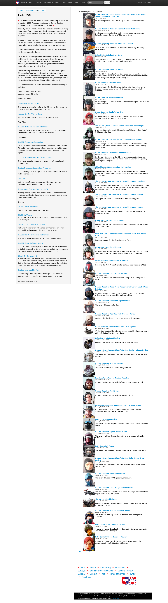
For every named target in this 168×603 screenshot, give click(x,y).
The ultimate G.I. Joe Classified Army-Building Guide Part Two (119, 194)
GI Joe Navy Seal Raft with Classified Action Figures (115, 327)
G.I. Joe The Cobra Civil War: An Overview (33, 235)
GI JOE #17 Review (25, 215)
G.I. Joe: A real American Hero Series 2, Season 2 (36, 157)
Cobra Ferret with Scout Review (107, 338)
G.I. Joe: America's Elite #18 (28, 270)
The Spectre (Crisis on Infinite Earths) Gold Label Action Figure (119, 126)
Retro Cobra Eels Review (105, 446)
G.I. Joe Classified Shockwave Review (110, 474)
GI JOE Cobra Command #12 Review (31, 224)
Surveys (81, 571)
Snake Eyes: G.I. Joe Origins (28, 103)
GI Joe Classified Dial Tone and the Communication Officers (118, 139)
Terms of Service (117, 574)
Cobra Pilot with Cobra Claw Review (109, 55)
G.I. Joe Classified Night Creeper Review (111, 432)
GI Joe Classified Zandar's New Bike (109, 112)
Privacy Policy (115, 598)
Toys (64, 2)
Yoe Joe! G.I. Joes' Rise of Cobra (30, 114)
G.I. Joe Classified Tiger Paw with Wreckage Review (115, 314)
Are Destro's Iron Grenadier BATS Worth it (111, 261)
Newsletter (120, 567)
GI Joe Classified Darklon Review (108, 83)
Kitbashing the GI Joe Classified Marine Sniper (113, 167)
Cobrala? (21, 178)
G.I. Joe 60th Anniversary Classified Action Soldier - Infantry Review (121, 350)
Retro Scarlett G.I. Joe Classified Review (110, 537)
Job (103, 574)
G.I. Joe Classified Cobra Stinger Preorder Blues (114, 487)
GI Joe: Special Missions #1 (28, 207)
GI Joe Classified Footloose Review (109, 97)
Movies (57, 2)
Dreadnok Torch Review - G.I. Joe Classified (112, 378)
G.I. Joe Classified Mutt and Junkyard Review (112, 510)
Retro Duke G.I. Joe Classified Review (109, 525)
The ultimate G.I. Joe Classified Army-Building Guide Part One (119, 207)
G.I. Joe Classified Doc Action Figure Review (112, 301)
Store (70, 2)
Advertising (105, 567)
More (76, 2)
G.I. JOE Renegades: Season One (30, 142)
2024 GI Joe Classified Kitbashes (108, 247)
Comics (39, 2)
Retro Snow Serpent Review (106, 419)
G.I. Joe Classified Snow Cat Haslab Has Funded (114, 43)
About (82, 2)
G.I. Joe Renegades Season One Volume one (34, 168)
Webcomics (48, 2)
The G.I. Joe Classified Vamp (106, 499)
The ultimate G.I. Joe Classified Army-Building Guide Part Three (120, 181)
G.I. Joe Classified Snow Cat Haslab (109, 70)
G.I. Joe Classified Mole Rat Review (109, 363)
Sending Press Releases (101, 571)
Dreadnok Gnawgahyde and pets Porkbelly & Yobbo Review (118, 405)
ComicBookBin (24, 2)
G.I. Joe (41, 11)
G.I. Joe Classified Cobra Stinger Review (111, 273)
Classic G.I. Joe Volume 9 (27, 256)
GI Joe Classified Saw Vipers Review (109, 220)
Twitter (133, 574)
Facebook (86, 577)
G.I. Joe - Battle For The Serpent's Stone (33, 127)
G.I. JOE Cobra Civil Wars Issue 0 (30, 243)
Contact (93, 574)
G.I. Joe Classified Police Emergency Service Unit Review (117, 29)
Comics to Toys (31, 11)
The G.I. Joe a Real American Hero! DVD (33, 189)
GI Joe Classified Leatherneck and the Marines (113, 153)
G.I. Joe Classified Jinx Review (107, 391)
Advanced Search (144, 2)
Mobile (92, 567)
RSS (82, 567)
